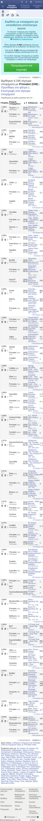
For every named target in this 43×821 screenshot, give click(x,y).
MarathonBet (16, 601)
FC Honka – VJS (33, 508)
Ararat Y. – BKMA (32, 542)
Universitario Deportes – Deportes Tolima (33, 337)
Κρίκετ (3, 761)
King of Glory (6, 772)
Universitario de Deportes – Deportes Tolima (34, 328)
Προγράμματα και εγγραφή (21, 67)
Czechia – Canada (32, 401)
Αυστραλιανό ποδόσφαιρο (11, 752)
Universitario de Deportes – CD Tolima (34, 319)
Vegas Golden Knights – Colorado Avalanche (34, 483)
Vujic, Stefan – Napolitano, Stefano (33, 220)
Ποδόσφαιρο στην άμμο (14, 756)
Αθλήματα (19, 802)
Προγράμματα (6, 806)
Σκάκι (10, 759)
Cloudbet (12, 212)
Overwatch (28, 774)
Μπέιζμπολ (5, 754)
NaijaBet (12, 250)
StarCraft (4, 781)
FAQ (2, 802)
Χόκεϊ (18, 770)
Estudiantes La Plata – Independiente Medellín (34, 571)
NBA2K (12, 774)
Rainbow (14, 776)
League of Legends (27, 772)
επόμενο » (36, 77)
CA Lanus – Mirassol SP (33, 723)
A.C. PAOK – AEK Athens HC (33, 417)
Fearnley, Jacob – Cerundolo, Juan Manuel (33, 308)
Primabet (14, 114)
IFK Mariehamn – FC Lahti (33, 114)
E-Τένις (33, 763)
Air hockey (21, 748)
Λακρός (15, 772)
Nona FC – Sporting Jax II (33, 609)
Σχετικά (32, 802)
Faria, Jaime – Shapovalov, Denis (34, 237)
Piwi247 (12, 280)
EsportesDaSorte (16, 443)
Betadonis (13, 328)
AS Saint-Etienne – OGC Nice (32, 657)
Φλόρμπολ (22, 765)
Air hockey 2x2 (32, 748)
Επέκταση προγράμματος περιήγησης (35, 796)
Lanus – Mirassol (31, 718)
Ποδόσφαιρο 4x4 (22, 767)
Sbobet (12, 347)
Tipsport (14, 108)
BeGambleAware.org (8, 820)
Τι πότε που (18, 759)
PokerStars (15, 244)
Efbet (13, 377)
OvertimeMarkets (16, 592)
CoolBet (12, 131)
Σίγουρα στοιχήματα (12, 6)
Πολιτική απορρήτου (33, 812)
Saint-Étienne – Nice (33, 663)
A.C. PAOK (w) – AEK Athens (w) (32, 432)
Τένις (22, 781)
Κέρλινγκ (10, 761)
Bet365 (12, 260)
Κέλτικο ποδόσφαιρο (30, 768)
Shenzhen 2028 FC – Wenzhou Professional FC (33, 269)
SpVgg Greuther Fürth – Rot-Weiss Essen (33, 368)
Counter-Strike (30, 759)
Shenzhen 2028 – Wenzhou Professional (33, 280)
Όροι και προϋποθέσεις (35, 807)
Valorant (28, 781)
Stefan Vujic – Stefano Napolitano (33, 212)
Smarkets (13, 663)
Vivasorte (14, 692)
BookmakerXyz (15, 723)
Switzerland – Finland (33, 347)
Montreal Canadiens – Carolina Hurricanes (33, 682)
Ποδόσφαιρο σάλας (13, 768)
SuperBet (14, 571)
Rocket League (25, 776)
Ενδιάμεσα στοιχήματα (25, 6)
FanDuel (12, 514)
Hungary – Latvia (32, 581)
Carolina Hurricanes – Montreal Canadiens (33, 673)
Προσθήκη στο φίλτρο (14, 87)
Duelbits (12, 561)
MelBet (12, 136)
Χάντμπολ (11, 770)
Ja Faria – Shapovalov (33, 244)
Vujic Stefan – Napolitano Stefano (33, 227)
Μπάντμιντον (28, 752)
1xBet (13, 183)
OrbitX (11, 291)
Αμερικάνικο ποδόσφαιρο (11, 750)
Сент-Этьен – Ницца (34, 650)
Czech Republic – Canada (32, 394)
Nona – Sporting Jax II (33, 601)
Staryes (13, 227)
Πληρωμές (4, 809)
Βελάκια (18, 761)
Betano (13, 492)
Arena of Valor (28, 750)
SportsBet (13, 394)
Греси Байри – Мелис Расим (33, 703)
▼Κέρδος (4, 103)
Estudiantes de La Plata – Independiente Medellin (34, 552)
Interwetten (13, 161)
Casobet (15, 432)
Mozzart (12, 542)
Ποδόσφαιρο (33, 765)
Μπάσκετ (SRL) (7, 778)
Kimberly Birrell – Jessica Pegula (31, 183)
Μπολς (19, 757)
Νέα (2, 795)
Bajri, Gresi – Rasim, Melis (33, 709)
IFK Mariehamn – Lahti (33, 122)
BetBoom (14, 616)
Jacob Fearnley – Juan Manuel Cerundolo (33, 299)
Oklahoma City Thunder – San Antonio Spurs (34, 443)
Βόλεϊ (35, 781)
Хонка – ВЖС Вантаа (33, 502)
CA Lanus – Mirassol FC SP (33, 730)
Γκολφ (3, 770)
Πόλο (12, 783)
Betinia (12, 299)
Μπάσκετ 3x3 (24, 754)
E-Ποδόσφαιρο (16, 763)
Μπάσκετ (15, 754)
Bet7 (11, 152)
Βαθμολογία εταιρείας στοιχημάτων (20, 796)
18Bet (11, 337)
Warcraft (4, 783)
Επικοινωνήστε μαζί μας (6, 790)
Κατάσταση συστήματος (34, 790)
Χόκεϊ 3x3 (25, 770)
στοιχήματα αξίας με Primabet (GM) (21, 745)
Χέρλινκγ (34, 770)
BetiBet (12, 673)
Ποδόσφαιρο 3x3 (8, 767)
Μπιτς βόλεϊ (11, 757)
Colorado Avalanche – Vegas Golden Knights (34, 474)
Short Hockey (22, 779)
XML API (18, 809)
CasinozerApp (15, 417)
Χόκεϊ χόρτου (11, 765)
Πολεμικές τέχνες (30, 757)
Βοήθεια (3, 798)
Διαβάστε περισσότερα (23, 39)
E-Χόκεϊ (26, 763)
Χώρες (17, 806)
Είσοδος (38, 2)
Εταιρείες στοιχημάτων (20, 790)
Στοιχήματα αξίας (37, 6)
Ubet (12, 502)
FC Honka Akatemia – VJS (32, 514)
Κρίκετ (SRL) (20, 778)
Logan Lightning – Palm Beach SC (33, 152)
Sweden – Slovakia (32, 131)
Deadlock (26, 761)
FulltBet (14, 368)
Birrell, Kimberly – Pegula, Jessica (32, 192)
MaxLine (14, 703)
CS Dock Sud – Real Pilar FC (33, 626)
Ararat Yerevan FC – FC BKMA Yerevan (33, 535)
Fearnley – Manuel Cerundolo (32, 291)
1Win (14, 407)
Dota (33, 761)
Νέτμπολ (19, 774)
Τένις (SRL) (11, 779)
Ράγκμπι (35, 776)
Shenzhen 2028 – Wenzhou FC (33, 260)
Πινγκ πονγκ (14, 781)
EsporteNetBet (15, 641)
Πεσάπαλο (5, 776)
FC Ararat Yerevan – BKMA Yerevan (32, 525)
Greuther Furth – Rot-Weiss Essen (33, 377)
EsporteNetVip (15, 122)
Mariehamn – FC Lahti (33, 108)
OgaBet (12, 201)
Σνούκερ (32, 779)
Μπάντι (38, 752)
